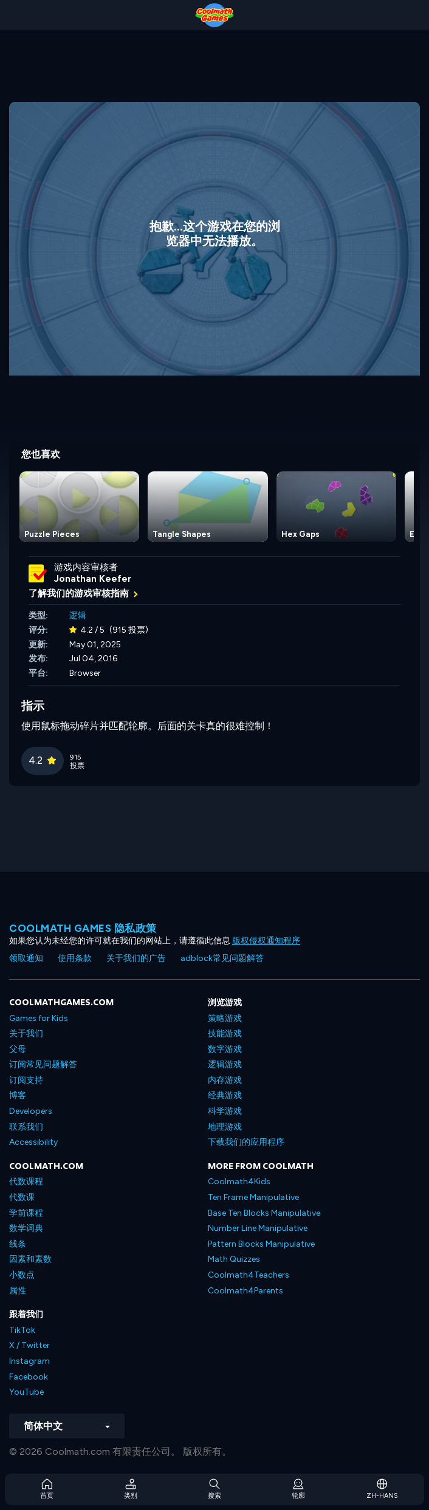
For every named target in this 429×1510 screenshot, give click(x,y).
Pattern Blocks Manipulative (261, 1244)
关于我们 (26, 1033)
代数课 (22, 1197)
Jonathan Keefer (92, 578)
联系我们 (26, 1127)
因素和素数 (30, 1259)
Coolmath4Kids (239, 1181)
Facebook (28, 1377)
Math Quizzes (234, 1259)
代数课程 (26, 1181)
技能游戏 (225, 1033)
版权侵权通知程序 (266, 940)
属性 (17, 1291)
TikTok (22, 1330)
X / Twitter (29, 1345)
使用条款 (75, 958)
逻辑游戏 (225, 1064)
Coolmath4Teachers (248, 1275)
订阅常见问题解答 (43, 1064)
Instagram (29, 1361)
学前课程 (26, 1213)
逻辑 (77, 615)
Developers (30, 1111)
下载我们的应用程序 (246, 1142)
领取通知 (26, 958)
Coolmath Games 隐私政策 (83, 928)
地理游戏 (225, 1127)
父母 (17, 1049)
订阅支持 (26, 1080)
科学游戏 (225, 1111)
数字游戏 (225, 1049)
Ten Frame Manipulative (253, 1197)
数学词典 (26, 1228)
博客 (17, 1095)
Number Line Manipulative (257, 1228)
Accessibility (33, 1142)
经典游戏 (225, 1095)
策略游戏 (225, 1018)
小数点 (22, 1275)
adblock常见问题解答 (222, 958)
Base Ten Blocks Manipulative (264, 1213)
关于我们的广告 (136, 958)
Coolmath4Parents (245, 1291)
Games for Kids (38, 1018)
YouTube (26, 1392)
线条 (17, 1244)
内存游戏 (225, 1080)
